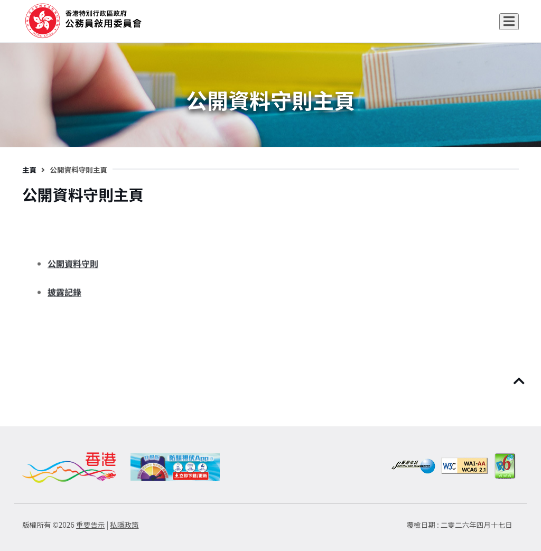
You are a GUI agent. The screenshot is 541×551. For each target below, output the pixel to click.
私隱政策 (124, 524)
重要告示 (90, 524)
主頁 (29, 169)
